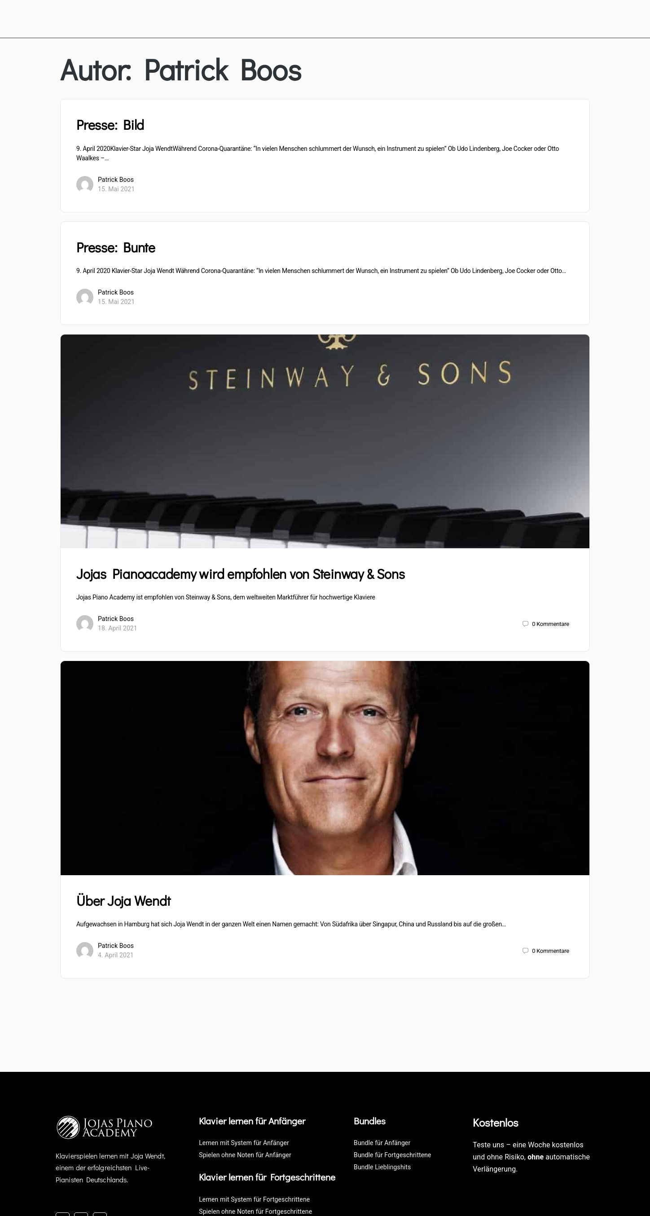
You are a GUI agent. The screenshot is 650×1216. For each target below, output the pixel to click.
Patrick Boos (116, 177)
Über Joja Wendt (123, 899)
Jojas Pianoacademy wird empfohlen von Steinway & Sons (240, 572)
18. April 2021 (117, 626)
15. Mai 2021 (116, 186)
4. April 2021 (116, 953)
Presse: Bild (110, 123)
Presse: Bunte (115, 245)
